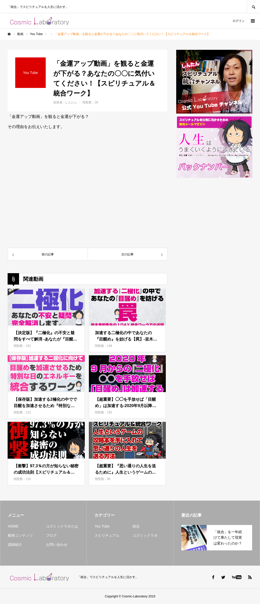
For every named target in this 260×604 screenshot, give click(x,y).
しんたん (71, 102)
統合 (136, 526)
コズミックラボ (145, 535)
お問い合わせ (56, 545)
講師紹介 (15, 545)
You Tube (101, 526)
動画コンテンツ (20, 535)
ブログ (51, 535)
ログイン (239, 21)
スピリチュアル (106, 535)
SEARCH (253, 6)
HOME (13, 526)
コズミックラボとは (62, 526)
